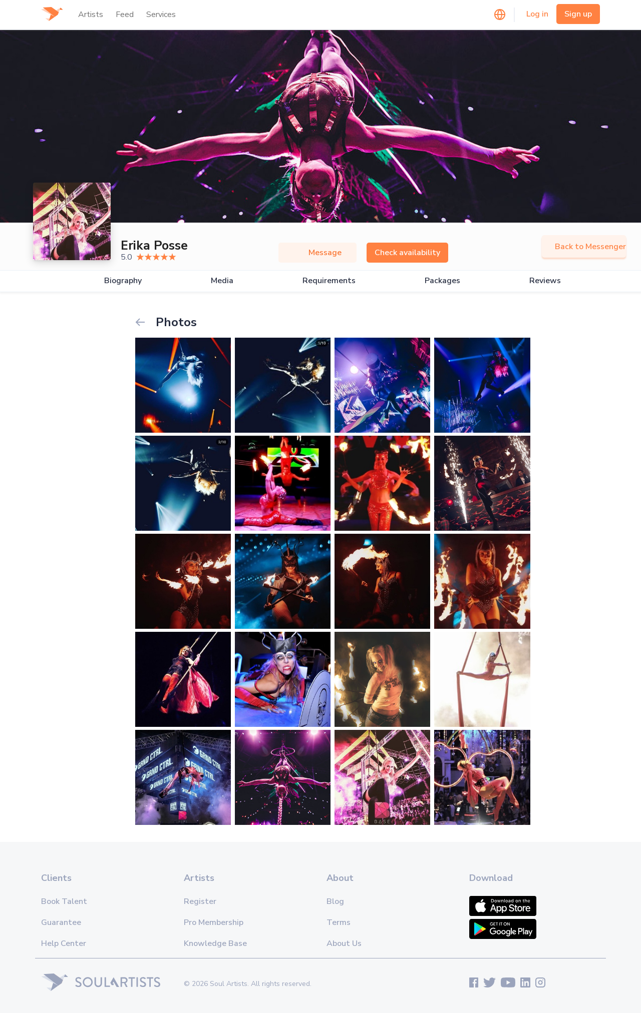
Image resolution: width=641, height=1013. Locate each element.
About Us (344, 943)
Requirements (329, 281)
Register (200, 901)
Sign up (578, 14)
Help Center (63, 943)
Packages (442, 281)
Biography (123, 281)
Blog (335, 901)
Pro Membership (213, 922)
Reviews (545, 281)
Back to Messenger (584, 246)
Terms (339, 922)
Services (161, 14)
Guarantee (61, 922)
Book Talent (64, 901)
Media (222, 281)
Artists (90, 14)
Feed (125, 14)
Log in (537, 14)
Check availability (407, 252)
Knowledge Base (215, 943)
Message (317, 252)
